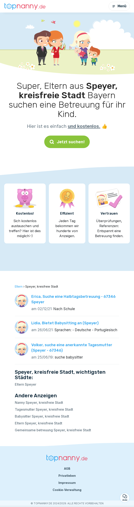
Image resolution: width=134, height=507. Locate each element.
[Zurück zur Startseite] (25, 6)
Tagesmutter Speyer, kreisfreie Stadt (44, 409)
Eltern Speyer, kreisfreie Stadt (38, 423)
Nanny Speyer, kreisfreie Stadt (39, 402)
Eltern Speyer (25, 384)
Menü (119, 6)
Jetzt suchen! (67, 141)
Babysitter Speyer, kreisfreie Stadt (42, 416)
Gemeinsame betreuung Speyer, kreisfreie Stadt (53, 430)
